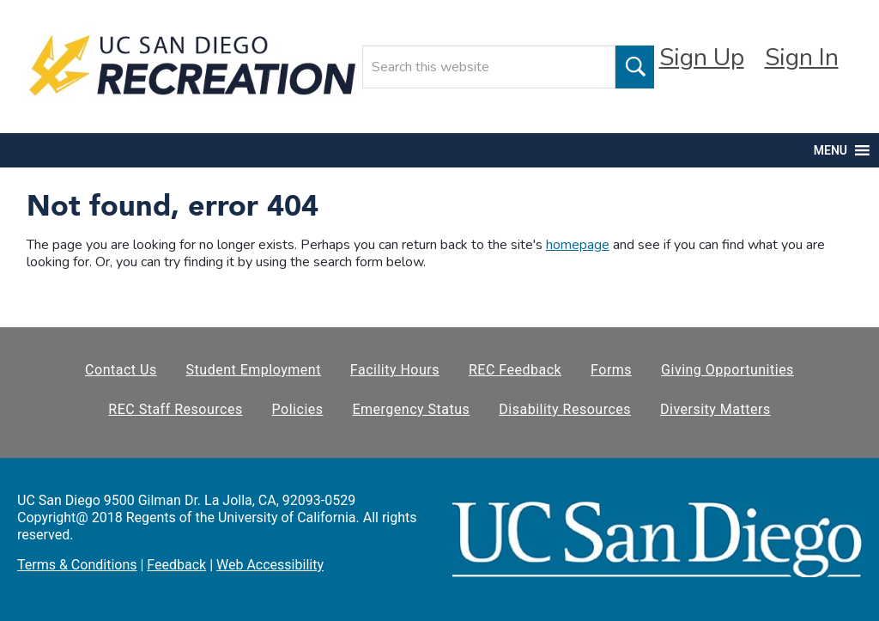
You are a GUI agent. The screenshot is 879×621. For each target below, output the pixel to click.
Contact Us (121, 370)
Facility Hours (395, 370)
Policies (298, 409)
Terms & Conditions (77, 565)
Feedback (176, 565)
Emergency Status (411, 409)
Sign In (802, 57)
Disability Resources (565, 409)
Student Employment (253, 370)
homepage (577, 244)
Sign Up (701, 57)
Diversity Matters (715, 409)
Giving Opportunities (727, 370)
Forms (611, 370)
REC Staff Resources (175, 409)
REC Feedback (515, 370)
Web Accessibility (270, 565)
